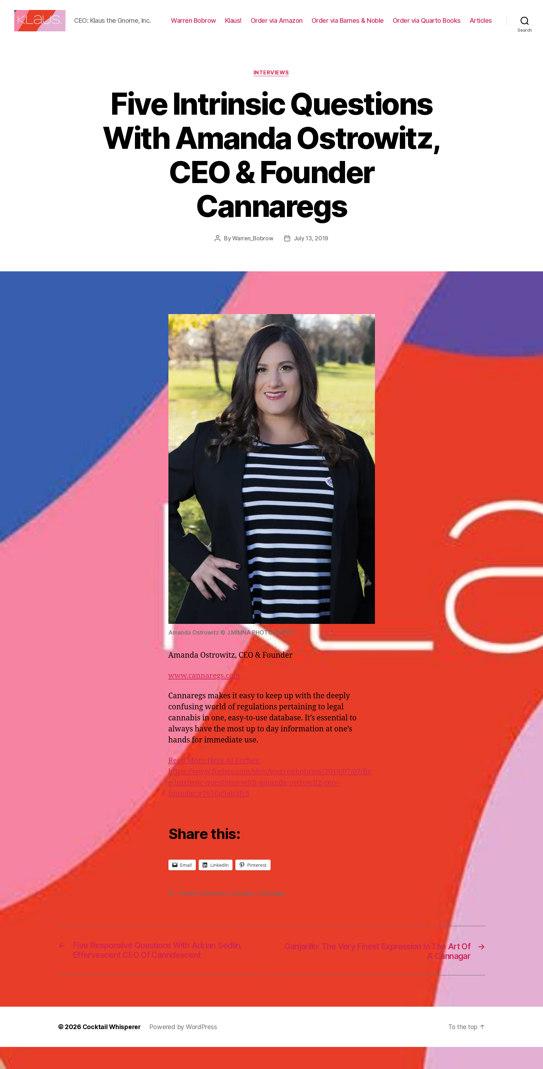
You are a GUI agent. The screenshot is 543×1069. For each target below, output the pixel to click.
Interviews (271, 95)
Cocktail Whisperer (112, 1049)
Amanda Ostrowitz (203, 914)
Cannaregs (271, 914)
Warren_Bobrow (253, 260)
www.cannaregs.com (205, 698)
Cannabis (242, 914)
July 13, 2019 (311, 260)
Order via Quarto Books (458, 26)
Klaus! (264, 26)
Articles (481, 36)
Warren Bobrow (224, 26)
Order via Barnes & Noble (379, 26)
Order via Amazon (308, 26)
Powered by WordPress (185, 1049)
